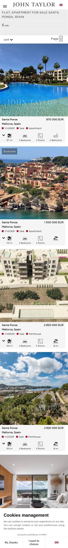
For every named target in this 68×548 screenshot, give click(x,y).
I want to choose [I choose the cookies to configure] (34, 542)
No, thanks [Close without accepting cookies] (11, 542)
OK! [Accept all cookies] (57, 542)
